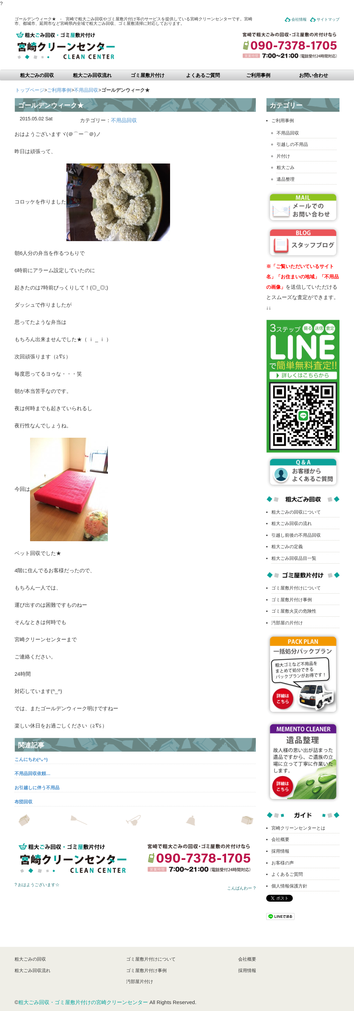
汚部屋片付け (139, 981)
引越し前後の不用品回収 (296, 535)
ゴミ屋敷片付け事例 (291, 599)
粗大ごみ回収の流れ (291, 523)
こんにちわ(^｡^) (31, 759)
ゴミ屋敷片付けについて (296, 588)
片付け (283, 156)
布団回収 (23, 801)
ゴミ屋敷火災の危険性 (293, 611)
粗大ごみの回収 (37, 75)
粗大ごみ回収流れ (92, 75)
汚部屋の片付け (287, 622)
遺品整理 (286, 179)
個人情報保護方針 (289, 886)
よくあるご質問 (203, 75)
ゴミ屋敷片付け (148, 75)
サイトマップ (328, 19)
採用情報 (280, 851)
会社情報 (299, 19)
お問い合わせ (313, 75)
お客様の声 (282, 862)
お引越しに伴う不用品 (37, 787)
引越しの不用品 (292, 144)
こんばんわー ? (241, 888)
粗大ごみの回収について (296, 512)
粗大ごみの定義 (287, 546)
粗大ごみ (286, 167)
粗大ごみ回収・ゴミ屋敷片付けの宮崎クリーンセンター (83, 1002)
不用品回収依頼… (32, 773)
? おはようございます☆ (37, 884)
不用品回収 (86, 90)
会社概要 (280, 839)
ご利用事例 (258, 75)
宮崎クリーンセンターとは (298, 828)
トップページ (29, 90)
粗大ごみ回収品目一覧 (293, 558)
